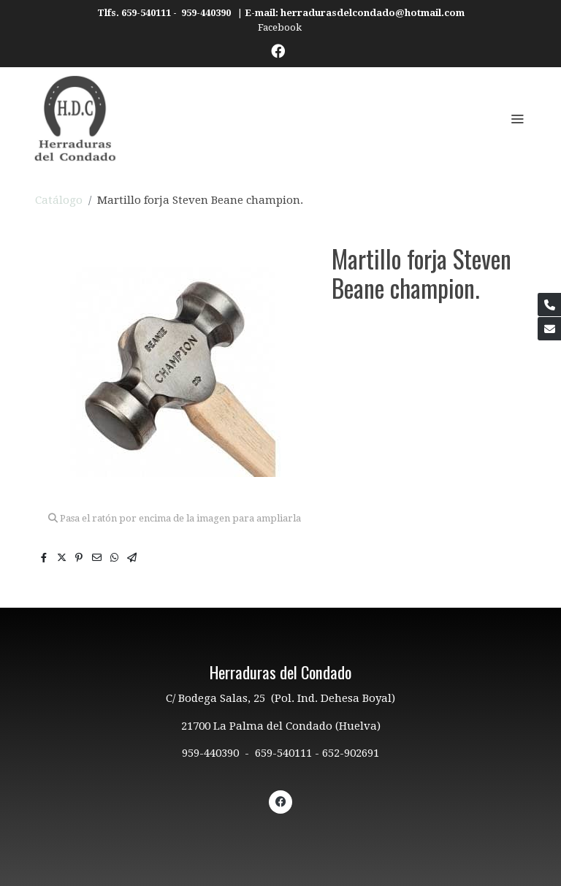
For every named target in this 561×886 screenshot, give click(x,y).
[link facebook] (278, 50)
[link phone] (549, 304)
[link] (75, 118)
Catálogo (59, 200)
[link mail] (549, 328)
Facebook (281, 27)
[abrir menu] (517, 118)
